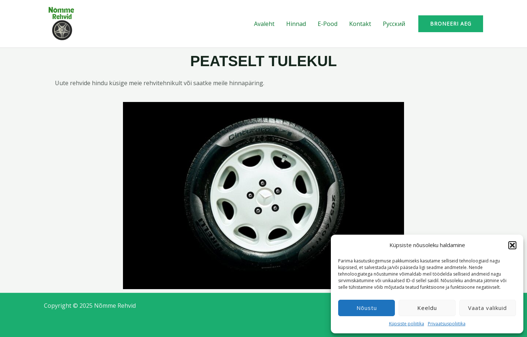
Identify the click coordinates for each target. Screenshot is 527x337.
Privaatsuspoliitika (447, 324)
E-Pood (327, 24)
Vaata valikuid (487, 307)
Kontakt (360, 24)
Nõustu (366, 307)
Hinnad (296, 24)
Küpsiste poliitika (406, 324)
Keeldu (427, 307)
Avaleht (264, 24)
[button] (512, 245)
